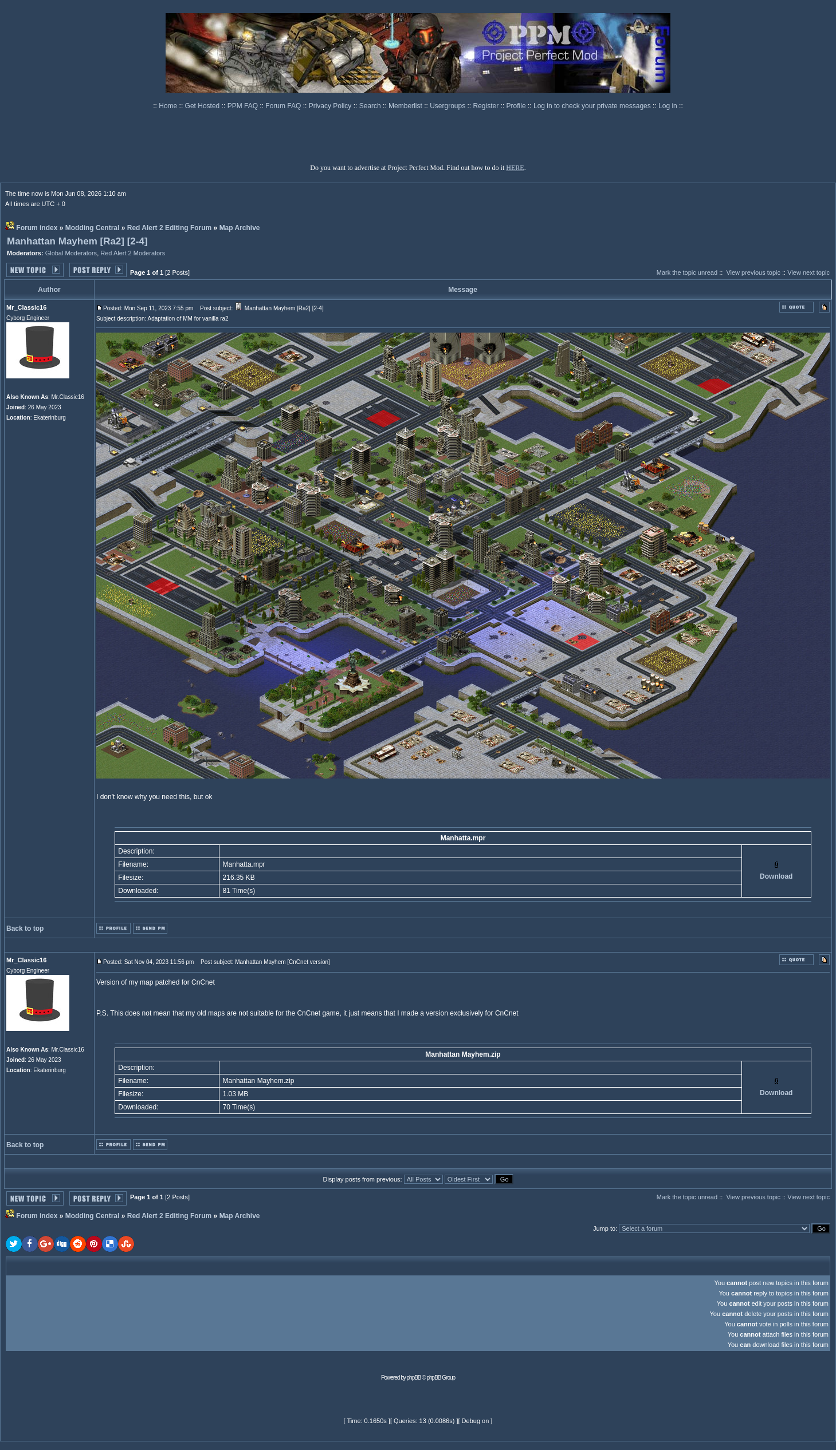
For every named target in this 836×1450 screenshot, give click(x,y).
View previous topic (753, 272)
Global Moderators (71, 253)
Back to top (25, 928)
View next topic (808, 272)
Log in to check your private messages (593, 106)
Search (371, 106)
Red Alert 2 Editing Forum (169, 228)
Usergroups (448, 106)
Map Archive (239, 228)
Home (169, 106)
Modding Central (92, 228)
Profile (517, 106)
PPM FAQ (243, 106)
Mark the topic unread (687, 272)
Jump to (604, 1228)
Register (487, 106)
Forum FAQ (284, 106)
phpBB (414, 1377)
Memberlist (406, 106)
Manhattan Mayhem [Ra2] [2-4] (77, 241)
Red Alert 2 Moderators (132, 253)
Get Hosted (203, 106)
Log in (667, 106)
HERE (515, 168)
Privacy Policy (331, 106)
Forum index (36, 228)
